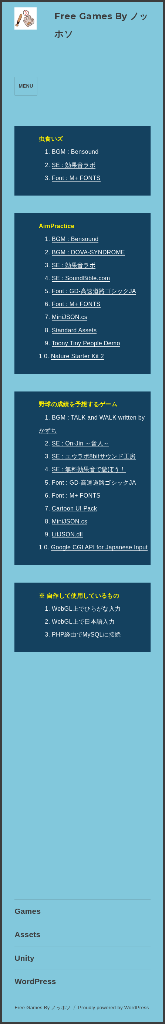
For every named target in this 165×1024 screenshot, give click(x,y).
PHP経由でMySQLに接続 (86, 634)
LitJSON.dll (67, 534)
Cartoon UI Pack (74, 508)
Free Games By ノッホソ (42, 1007)
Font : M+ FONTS (76, 178)
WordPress (35, 981)
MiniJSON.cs (69, 317)
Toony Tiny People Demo (86, 343)
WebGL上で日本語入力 (83, 621)
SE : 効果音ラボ (73, 165)
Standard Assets (74, 330)
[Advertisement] (82, 777)
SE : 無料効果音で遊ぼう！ (88, 469)
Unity (24, 958)
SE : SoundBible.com (81, 278)
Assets (27, 934)
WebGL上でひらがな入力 (86, 609)
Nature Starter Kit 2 (77, 356)
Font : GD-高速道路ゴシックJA (94, 291)
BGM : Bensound (75, 152)
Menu (25, 86)
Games (27, 911)
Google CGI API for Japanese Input (99, 547)
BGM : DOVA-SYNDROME (88, 252)
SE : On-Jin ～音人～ (80, 443)
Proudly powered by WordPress (113, 1007)
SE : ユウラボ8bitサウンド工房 (94, 456)
